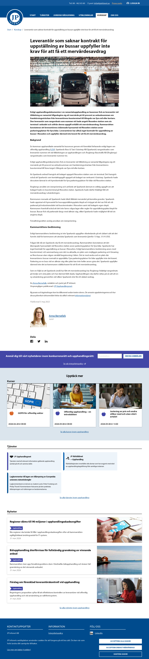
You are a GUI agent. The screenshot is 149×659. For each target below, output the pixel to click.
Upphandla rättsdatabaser (59, 619)
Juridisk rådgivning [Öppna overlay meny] (64, 15)
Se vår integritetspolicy (73, 363)
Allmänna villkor (55, 623)
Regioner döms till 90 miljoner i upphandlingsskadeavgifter (45, 503)
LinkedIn (99, 615)
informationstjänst (83, 295)
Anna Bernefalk (39, 283)
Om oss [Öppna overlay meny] (114, 15)
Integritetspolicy (55, 615)
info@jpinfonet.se (15, 632)
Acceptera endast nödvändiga (120, 647)
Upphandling (17, 510)
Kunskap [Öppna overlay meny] (102, 15)
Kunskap (17, 29)
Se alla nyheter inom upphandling (74, 590)
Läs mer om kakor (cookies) (19, 649)
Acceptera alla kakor (120, 641)
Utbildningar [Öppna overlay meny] (86, 15)
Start (33, 15)
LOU (52, 149)
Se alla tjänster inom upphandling (74, 480)
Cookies (51, 628)
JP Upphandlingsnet (63, 286)
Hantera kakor (120, 654)
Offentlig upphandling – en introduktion (77, 413)
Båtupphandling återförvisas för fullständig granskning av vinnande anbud (50, 534)
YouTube (99, 619)
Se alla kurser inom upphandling (74, 431)
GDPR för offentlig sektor (30, 413)
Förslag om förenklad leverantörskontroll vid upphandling (45, 564)
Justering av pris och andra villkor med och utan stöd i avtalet (123, 414)
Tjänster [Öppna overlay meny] (44, 15)
